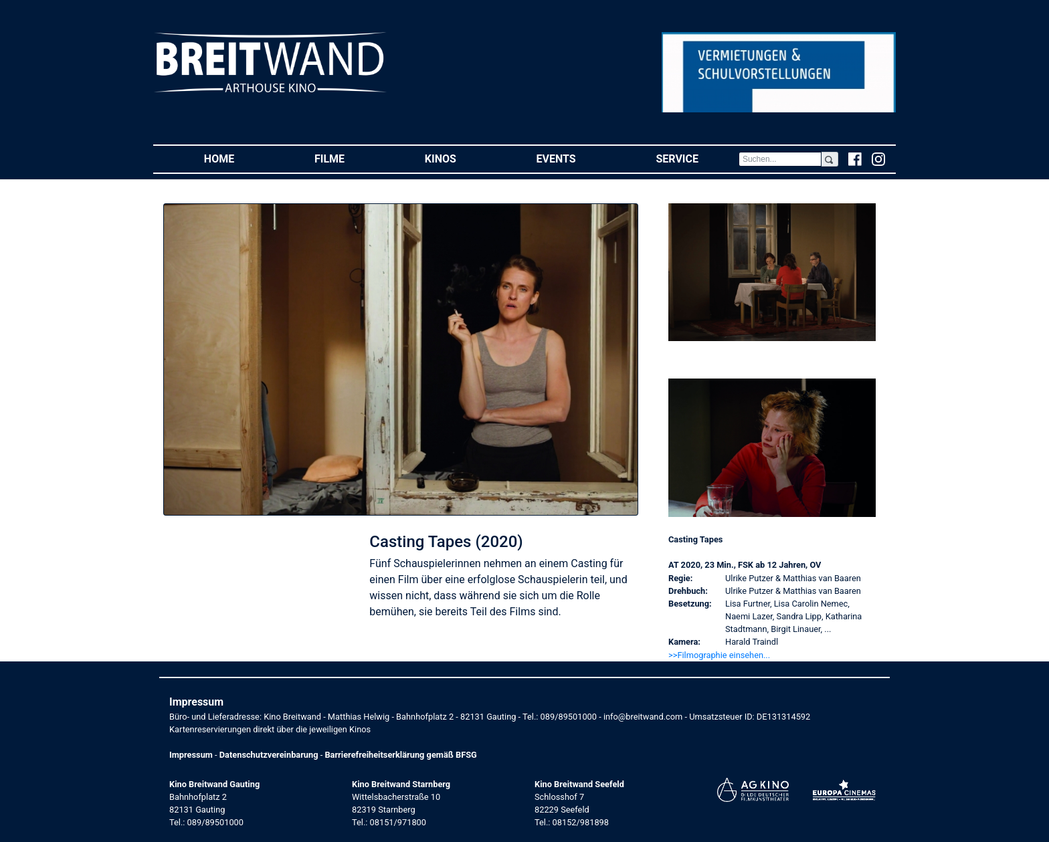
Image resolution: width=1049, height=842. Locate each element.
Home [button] (239, 158)
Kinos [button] (460, 158)
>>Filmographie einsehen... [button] (719, 655)
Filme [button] (349, 158)
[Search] (780, 159)
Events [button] (576, 158)
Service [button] (697, 158)
